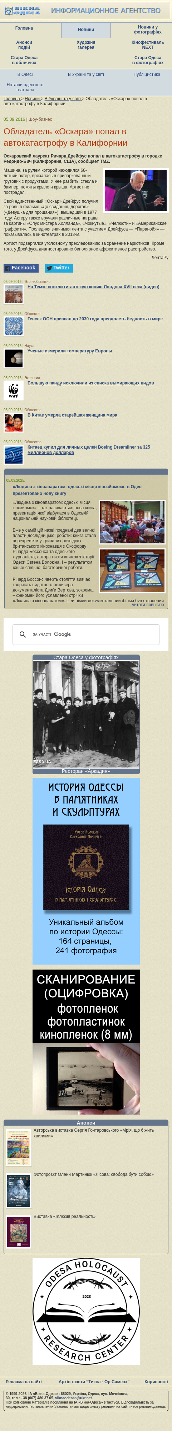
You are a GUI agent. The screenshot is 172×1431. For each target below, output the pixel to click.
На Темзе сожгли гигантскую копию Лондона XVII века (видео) (93, 286)
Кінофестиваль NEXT (148, 45)
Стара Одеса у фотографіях (86, 657)
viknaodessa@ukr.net (73, 1398)
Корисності (156, 1381)
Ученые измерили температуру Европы (70, 350)
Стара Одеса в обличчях (24, 60)
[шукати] (85, 634)
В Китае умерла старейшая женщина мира (72, 415)
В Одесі (25, 74)
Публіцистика (147, 74)
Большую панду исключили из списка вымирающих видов (91, 383)
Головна (24, 28)
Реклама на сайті (24, 1381)
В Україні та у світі (86, 74)
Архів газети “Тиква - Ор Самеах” (94, 1381)
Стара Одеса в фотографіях (148, 60)
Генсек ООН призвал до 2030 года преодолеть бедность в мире (95, 318)
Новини (86, 29)
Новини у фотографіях (148, 30)
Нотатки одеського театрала (25, 87)
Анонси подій (24, 45)
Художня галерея (86, 45)
